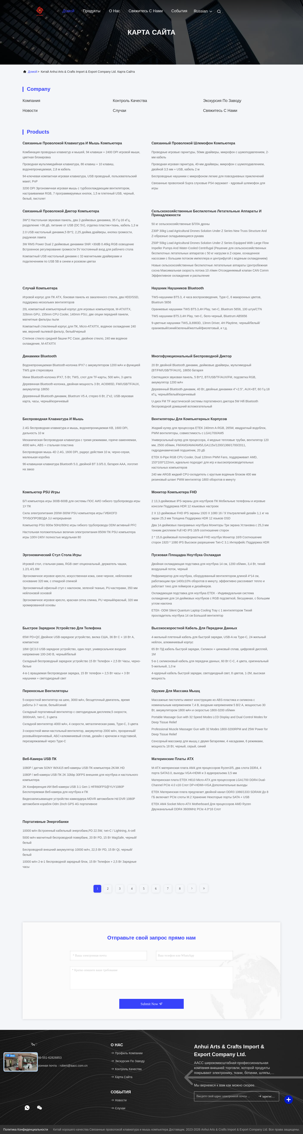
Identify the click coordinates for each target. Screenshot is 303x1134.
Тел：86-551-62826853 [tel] (44, 1057)
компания (31, 101)
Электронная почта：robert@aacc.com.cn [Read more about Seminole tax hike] (56, 1065)
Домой (68, 11)
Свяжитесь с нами (146, 11)
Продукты (91, 11)
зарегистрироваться (266, 1096)
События (179, 11)
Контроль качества (130, 101)
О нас (114, 11)
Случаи (119, 110)
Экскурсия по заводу (222, 101)
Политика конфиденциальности (25, 1129)
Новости (30, 110)
